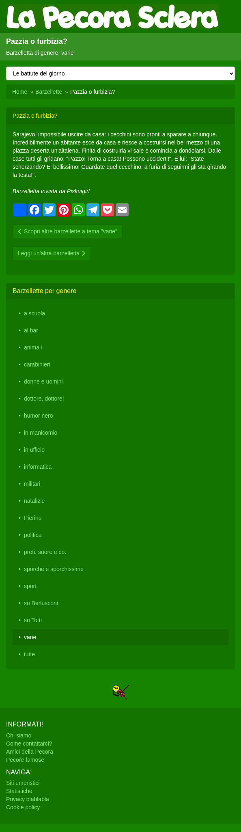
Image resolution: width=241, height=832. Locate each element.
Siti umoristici (22, 783)
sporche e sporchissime (54, 569)
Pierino (33, 518)
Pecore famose (25, 760)
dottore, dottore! (44, 398)
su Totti (33, 620)
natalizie (34, 501)
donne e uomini (43, 381)
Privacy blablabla (27, 799)
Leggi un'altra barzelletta (52, 253)
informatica (38, 466)
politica (33, 535)
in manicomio (40, 432)
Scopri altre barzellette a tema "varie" (67, 231)
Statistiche (19, 791)
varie (30, 637)
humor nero (38, 415)
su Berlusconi (41, 603)
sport (30, 586)
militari (32, 484)
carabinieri (37, 364)
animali (33, 347)
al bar (31, 330)
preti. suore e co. (45, 552)
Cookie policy (23, 807)
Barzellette (48, 91)
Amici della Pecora (29, 751)
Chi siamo (18, 735)
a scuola (34, 313)
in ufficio (34, 449)
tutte (29, 654)
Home (19, 91)
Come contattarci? (29, 743)
